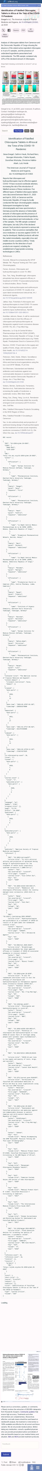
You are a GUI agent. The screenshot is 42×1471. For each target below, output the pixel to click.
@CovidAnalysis (24, 1458)
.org (12, 2)
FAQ (33, 1458)
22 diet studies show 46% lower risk (15, 5)
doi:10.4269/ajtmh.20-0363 (28, 22)
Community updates (27, 1408)
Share (14, 1458)
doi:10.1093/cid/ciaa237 (24, 433)
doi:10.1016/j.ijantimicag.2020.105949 (17, 298)
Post (5, 1458)
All (32, 131)
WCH (16, 1433)
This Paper (18, 131)
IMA (9, 1433)
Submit (6, 1450)
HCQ (26, 131)
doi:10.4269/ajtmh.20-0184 (13, 382)
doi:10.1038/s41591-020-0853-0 (15, 312)
